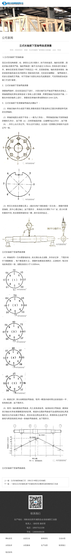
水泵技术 (9, 543)
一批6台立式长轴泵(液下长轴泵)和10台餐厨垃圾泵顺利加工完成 (34, 484)
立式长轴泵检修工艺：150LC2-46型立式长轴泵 (28, 481)
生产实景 (44, 543)
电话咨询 (9, 550)
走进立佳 (27, 536)
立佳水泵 (62, 536)
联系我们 (62, 543)
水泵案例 (27, 543)
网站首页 (9, 536)
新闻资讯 (44, 536)
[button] (23, 29)
